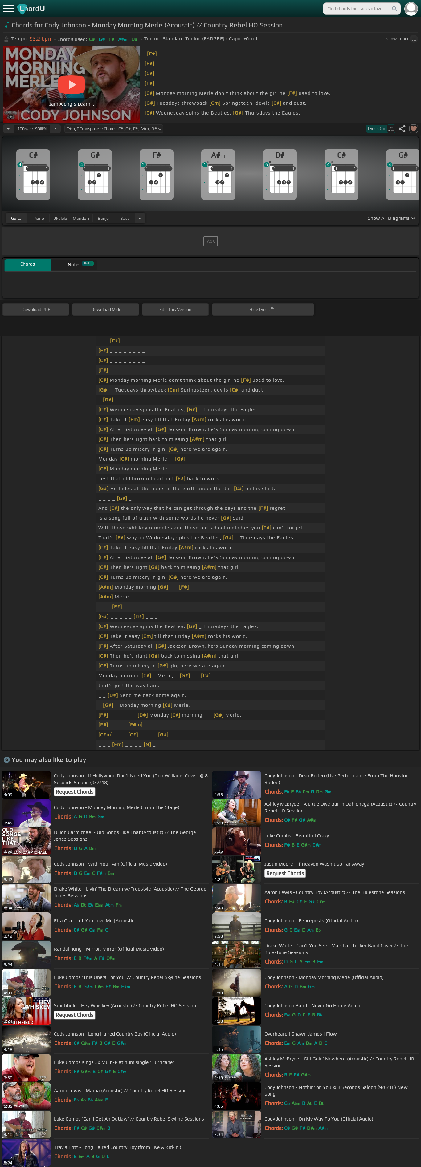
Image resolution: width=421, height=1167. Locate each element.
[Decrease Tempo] (8, 128)
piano (38, 218)
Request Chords (74, 792)
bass (125, 218)
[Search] (394, 8)
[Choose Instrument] (139, 218)
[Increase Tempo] (55, 128)
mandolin (82, 218)
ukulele (60, 218)
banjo (103, 218)
